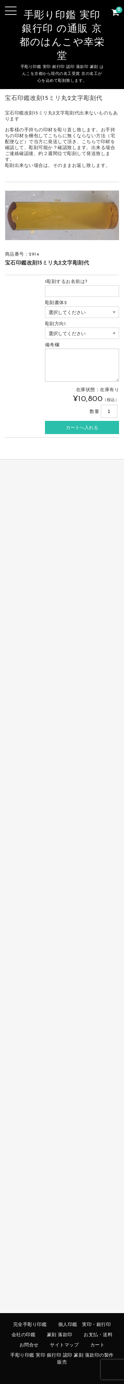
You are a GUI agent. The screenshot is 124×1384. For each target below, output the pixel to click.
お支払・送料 (98, 1335)
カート (97, 1345)
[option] (62, 215)
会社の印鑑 (24, 1335)
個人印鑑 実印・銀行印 (84, 1324)
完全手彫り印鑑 (30, 1324)
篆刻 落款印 (59, 1335)
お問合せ (29, 1345)
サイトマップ (64, 1345)
